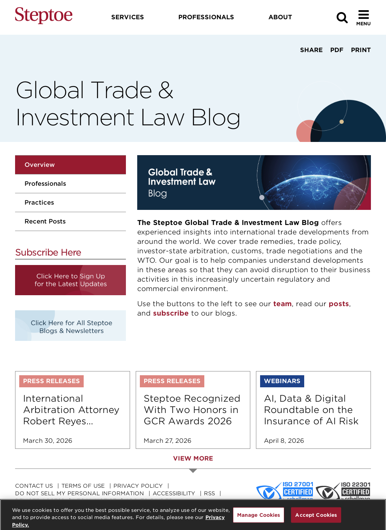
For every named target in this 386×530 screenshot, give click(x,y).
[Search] (342, 17)
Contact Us (34, 486)
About (280, 17)
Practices (39, 202)
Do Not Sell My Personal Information (79, 493)
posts (339, 304)
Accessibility (174, 493)
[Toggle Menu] (363, 17)
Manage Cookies (258, 517)
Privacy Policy (138, 486)
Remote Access (39, 501)
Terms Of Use (83, 486)
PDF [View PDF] (336, 50)
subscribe (171, 313)
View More (193, 458)
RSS (209, 493)
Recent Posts (45, 221)
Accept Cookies (316, 517)
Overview (40, 164)
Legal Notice (94, 501)
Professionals (45, 183)
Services (127, 17)
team (282, 304)
